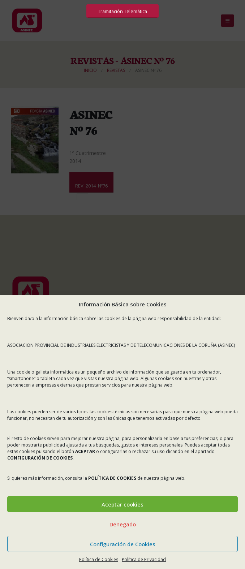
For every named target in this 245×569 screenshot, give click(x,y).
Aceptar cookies (122, 504)
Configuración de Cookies (122, 544)
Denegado (122, 524)
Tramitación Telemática (122, 11)
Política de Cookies (98, 559)
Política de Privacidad (144, 559)
